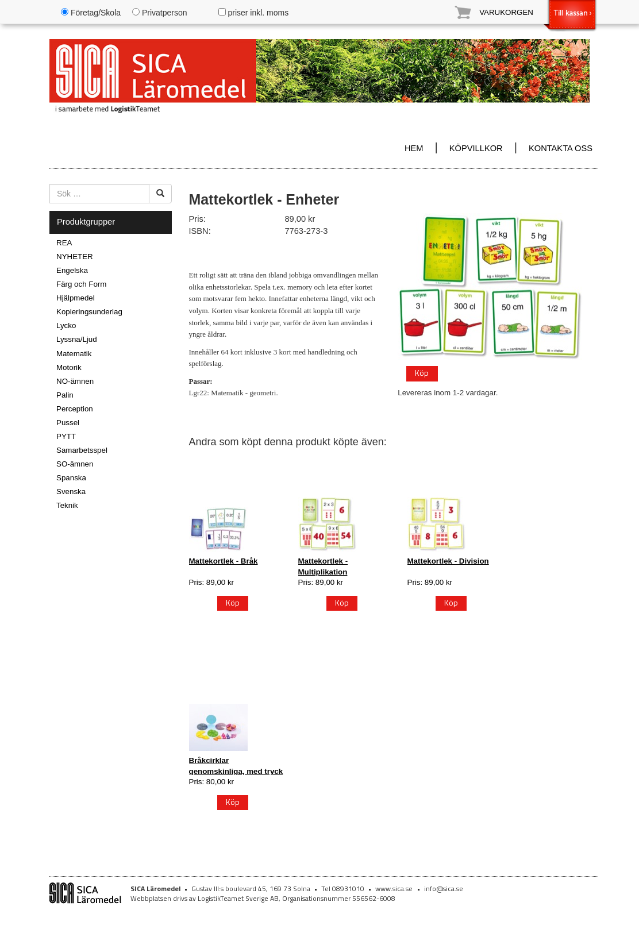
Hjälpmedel (75, 298)
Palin (65, 395)
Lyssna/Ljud (76, 339)
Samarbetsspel (81, 450)
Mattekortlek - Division (448, 561)
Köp (422, 373)
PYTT (66, 436)
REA (64, 242)
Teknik (67, 505)
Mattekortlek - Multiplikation (323, 566)
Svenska (71, 491)
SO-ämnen (74, 464)
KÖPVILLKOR (476, 148)
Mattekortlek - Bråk (223, 561)
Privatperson (159, 12)
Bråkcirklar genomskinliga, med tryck (236, 765)
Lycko (66, 325)
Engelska (72, 270)
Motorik (69, 367)
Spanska (71, 477)
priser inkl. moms (253, 12)
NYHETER (74, 256)
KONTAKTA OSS (560, 148)
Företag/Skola (91, 12)
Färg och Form (81, 284)
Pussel (67, 422)
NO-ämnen (75, 381)
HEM (414, 148)
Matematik (73, 353)
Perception (74, 408)
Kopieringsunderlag (89, 311)
